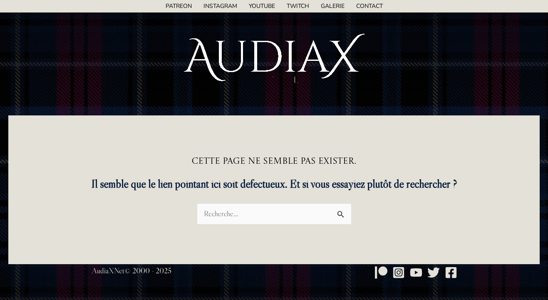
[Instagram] (398, 272)
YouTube (262, 6)
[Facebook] (451, 272)
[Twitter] (433, 272)
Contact (369, 6)
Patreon (179, 6)
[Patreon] (381, 272)
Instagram (220, 6)
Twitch (298, 6)
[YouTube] (416, 272)
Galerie (333, 6)
